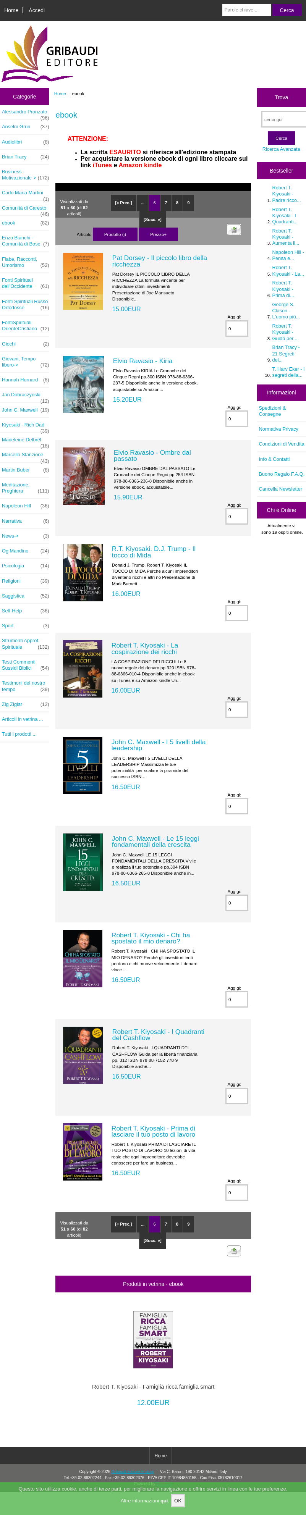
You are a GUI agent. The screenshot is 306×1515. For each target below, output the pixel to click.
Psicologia (25, 566)
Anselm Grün (25, 127)
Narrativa (25, 521)
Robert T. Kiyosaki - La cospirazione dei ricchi (145, 648)
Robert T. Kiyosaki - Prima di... (283, 289)
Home (11, 10)
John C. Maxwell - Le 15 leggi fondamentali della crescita (155, 841)
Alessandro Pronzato (25, 114)
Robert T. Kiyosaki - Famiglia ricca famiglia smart (153, 1387)
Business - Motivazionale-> (25, 175)
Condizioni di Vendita (281, 444)
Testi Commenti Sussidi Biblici (25, 665)
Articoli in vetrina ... (22, 719)
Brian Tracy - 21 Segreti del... (286, 353)
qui (164, 1501)
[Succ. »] (153, 219)
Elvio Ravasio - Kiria (143, 361)
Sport (25, 626)
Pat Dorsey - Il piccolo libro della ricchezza (159, 261)
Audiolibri (25, 142)
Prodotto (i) (115, 234)
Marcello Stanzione (25, 457)
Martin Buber (25, 470)
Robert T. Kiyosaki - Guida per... (285, 332)
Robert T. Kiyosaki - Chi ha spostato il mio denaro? (151, 938)
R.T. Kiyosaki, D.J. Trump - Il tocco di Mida (154, 552)
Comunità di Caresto (25, 210)
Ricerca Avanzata (281, 149)
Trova (281, 97)
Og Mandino (25, 551)
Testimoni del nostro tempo (25, 686)
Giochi (25, 344)
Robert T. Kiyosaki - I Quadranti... (285, 216)
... (142, 202)
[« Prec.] (123, 202)
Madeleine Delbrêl (25, 442)
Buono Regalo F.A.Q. (282, 474)
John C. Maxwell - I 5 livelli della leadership (159, 745)
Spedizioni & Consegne (272, 411)
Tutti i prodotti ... (19, 734)
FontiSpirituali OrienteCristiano (25, 326)
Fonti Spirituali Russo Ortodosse (25, 305)
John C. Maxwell (25, 410)
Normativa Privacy (278, 429)
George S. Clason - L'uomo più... (286, 311)
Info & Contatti (274, 459)
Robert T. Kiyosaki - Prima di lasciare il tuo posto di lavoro (153, 1131)
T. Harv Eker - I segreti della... (288, 372)
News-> (25, 536)
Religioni (25, 581)
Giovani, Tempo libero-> (25, 362)
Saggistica (25, 596)
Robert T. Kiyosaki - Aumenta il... (286, 237)
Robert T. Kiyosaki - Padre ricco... (286, 194)
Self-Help (25, 611)
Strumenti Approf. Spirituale (25, 644)
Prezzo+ (158, 234)
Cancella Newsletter (280, 489)
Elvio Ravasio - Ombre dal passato (152, 455)
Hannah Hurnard (25, 380)
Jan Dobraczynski (25, 397)
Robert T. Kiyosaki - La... (288, 270)
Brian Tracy (25, 157)
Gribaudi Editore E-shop (133, 1472)
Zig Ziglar (25, 704)
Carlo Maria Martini (25, 195)
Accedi (37, 10)
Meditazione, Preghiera (25, 488)
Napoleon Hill (25, 506)
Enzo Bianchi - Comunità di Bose (25, 241)
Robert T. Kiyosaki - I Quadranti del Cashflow (158, 1035)
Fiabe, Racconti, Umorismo (25, 262)
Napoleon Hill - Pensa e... (288, 255)
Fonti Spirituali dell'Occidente (25, 283)
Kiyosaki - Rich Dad (25, 427)
